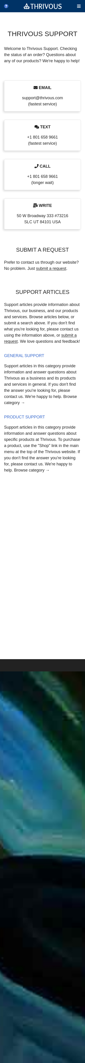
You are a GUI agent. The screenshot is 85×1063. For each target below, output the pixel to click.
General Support (24, 355)
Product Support (24, 417)
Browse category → (32, 470)
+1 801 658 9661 (42, 137)
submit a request (51, 268)
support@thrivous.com (42, 98)
